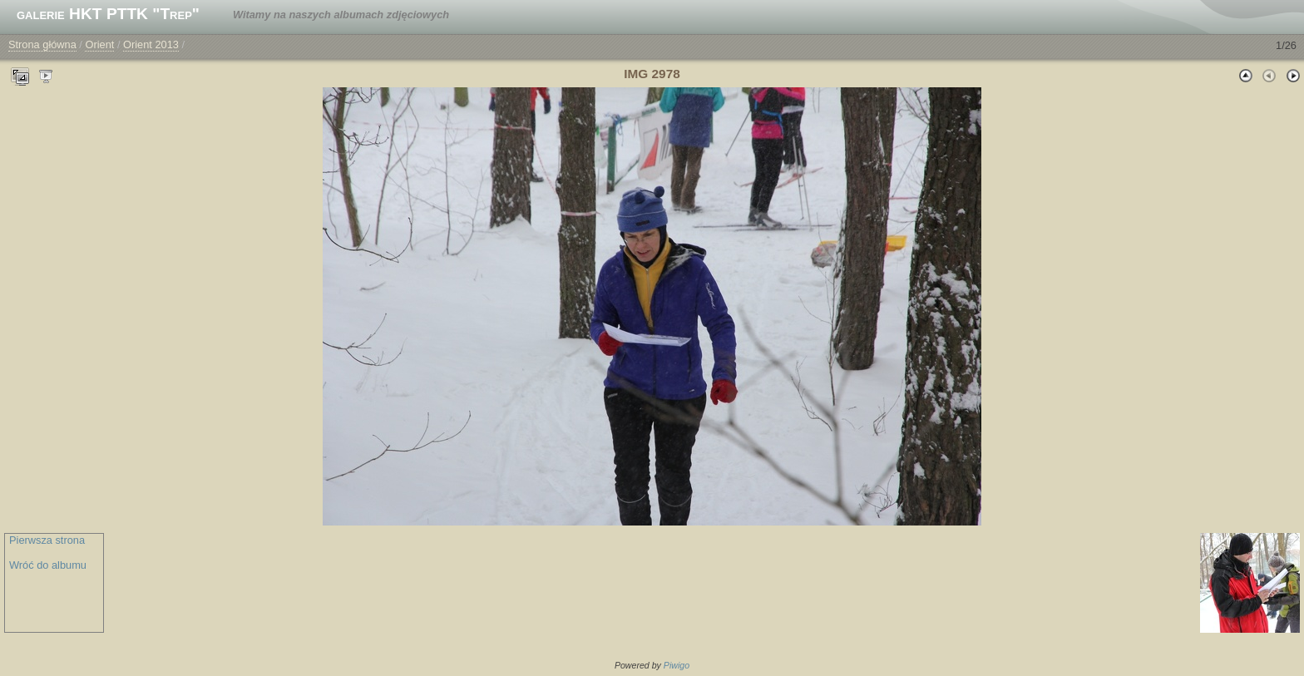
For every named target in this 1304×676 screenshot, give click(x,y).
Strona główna (42, 44)
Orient (99, 44)
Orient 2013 (151, 44)
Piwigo (676, 665)
